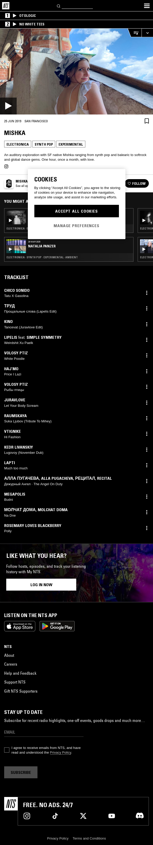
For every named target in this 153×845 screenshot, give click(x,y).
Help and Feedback (20, 673)
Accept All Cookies (76, 211)
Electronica (18, 144)
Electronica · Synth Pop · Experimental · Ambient (42, 257)
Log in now (41, 584)
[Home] (5, 5)
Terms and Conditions (89, 838)
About (9, 655)
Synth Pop (44, 144)
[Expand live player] (147, 33)
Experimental (71, 144)
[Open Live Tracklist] (135, 33)
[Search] (59, 5)
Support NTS (15, 682)
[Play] (76, 71)
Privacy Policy (60, 752)
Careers (10, 664)
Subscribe (21, 772)
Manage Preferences (76, 225)
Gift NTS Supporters (20, 691)
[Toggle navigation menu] (147, 6)
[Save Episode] (147, 120)
